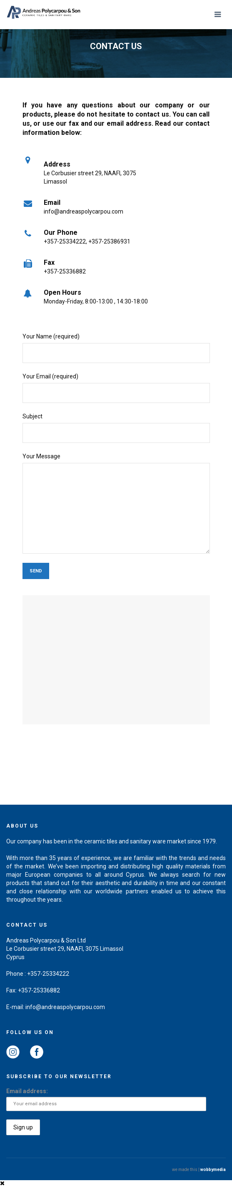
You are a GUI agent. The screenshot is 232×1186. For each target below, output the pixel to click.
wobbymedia (213, 1169)
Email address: (27, 1091)
